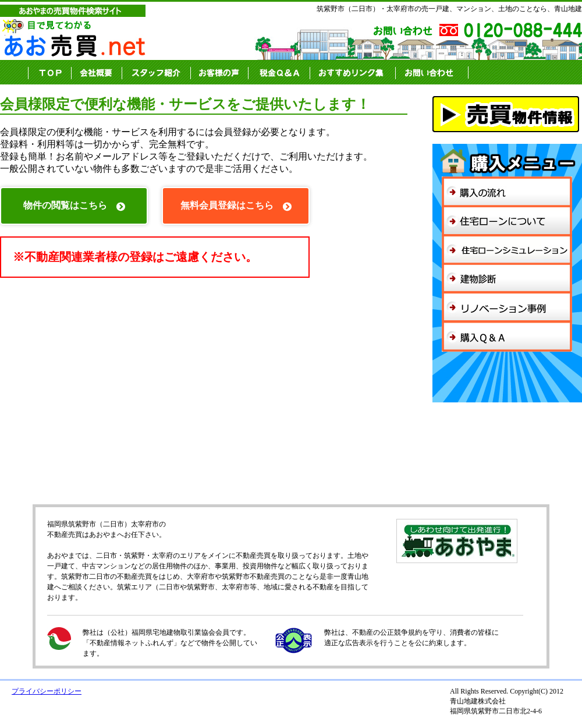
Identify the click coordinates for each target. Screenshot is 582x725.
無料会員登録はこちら (236, 205)
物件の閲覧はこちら (74, 205)
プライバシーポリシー (46, 691)
